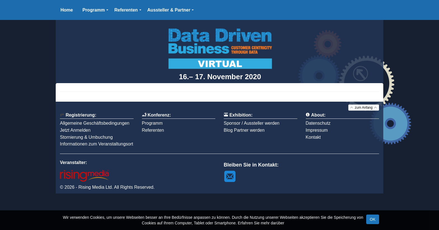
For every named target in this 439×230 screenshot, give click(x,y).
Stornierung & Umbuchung (86, 137)
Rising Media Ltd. (95, 187)
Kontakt (313, 137)
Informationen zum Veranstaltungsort (96, 144)
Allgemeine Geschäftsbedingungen (94, 123)
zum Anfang (363, 108)
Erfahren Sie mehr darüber (261, 223)
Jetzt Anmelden (75, 130)
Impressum (317, 130)
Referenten (153, 130)
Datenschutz (318, 123)
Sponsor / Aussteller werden (251, 123)
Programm (152, 123)
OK (372, 219)
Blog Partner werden (244, 130)
